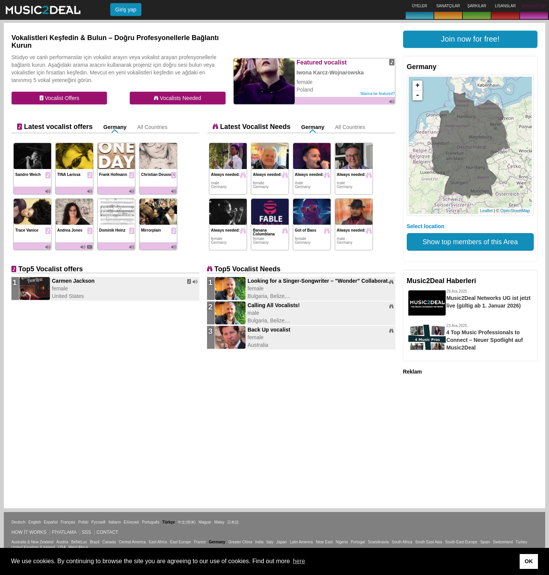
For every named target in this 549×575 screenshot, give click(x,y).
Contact (107, 532)
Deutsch (18, 522)
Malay (219, 522)
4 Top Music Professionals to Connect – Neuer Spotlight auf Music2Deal (484, 340)
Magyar (205, 522)
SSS (86, 532)
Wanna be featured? (377, 94)
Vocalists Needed (177, 98)
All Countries (152, 127)
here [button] (299, 561)
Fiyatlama (64, 532)
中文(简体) (187, 522)
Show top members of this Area (470, 242)
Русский (99, 522)
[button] (470, 39)
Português (150, 522)
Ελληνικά (131, 522)
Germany (115, 127)
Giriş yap (125, 9)
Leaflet (486, 210)
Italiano (114, 522)
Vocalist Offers (59, 98)
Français (68, 522)
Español (51, 522)
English (34, 522)
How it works (29, 532)
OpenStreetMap (515, 210)
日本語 (233, 522)
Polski (83, 522)
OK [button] (529, 561)
